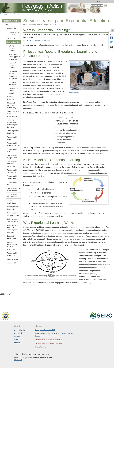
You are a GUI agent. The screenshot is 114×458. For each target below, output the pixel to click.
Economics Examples (13, 83)
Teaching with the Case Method (13, 190)
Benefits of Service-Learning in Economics (13, 74)
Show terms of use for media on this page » (49, 343)
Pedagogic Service (12, 259)
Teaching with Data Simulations (13, 144)
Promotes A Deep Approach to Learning (14, 56)
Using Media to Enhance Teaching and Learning (12, 228)
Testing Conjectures (11, 202)
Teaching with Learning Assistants (12, 164)
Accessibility (19, 333)
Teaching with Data (12, 138)
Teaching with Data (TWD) (12, 254)
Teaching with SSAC (12, 183)
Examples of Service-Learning (13, 90)
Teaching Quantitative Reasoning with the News (12, 123)
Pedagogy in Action (6, 14)
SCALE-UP (11, 38)
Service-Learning (26, 14)
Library (16, 14)
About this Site (19, 330)
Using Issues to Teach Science (12, 220)
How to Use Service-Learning (13, 65)
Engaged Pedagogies (11, 237)
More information (40, 347)
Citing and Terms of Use (45, 330)
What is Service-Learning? (12, 48)
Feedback (18, 342)
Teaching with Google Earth (12, 157)
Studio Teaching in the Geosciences (13, 114)
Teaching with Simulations (12, 171)
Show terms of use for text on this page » (48, 339)
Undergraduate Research (12, 208)
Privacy (17, 339)
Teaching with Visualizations (12, 196)
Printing (17, 336)
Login (98, 1)
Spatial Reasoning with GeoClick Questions (12, 245)
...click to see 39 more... (14, 33)
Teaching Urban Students (13, 132)
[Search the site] (97, 5)
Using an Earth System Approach (13, 214)
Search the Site (11, 263)
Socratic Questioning (11, 98)
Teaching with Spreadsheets (12, 177)
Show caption (74, 92)
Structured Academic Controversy (11, 105)
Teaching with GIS (12, 150)
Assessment (11, 28)
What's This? (18, 360)
